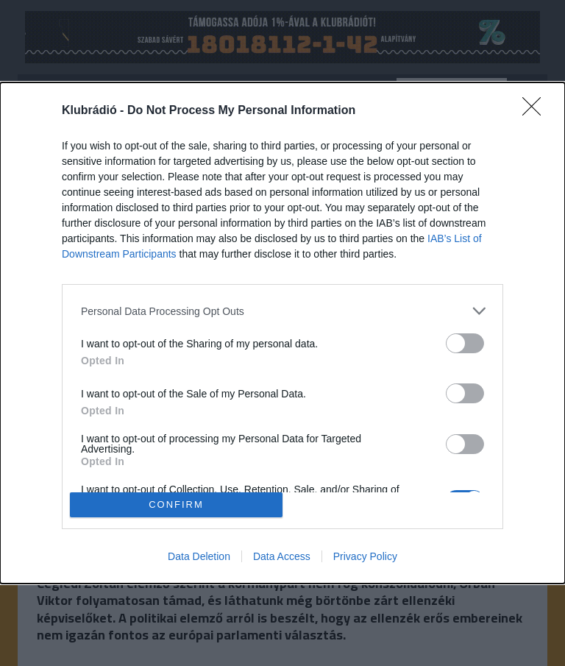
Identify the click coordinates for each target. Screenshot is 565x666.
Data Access (281, 556)
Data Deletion (199, 556)
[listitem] (282, 311)
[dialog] (282, 333)
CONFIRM (176, 504)
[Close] (536, 111)
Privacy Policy (365, 556)
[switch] (465, 343)
